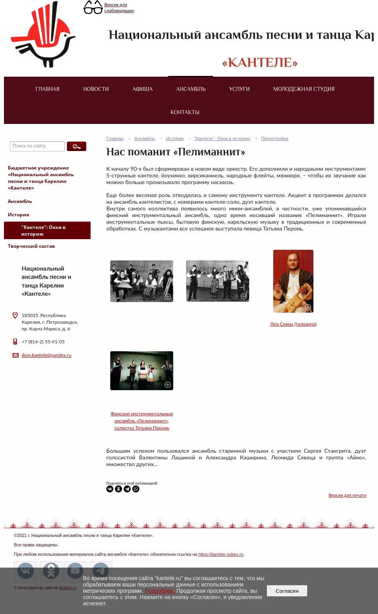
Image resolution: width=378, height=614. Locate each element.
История (18, 214)
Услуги (239, 89)
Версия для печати (347, 495)
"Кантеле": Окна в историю (43, 230)
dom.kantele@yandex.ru (46, 355)
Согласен (287, 591)
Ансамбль (191, 89)
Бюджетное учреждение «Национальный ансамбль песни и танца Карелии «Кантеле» (41, 177)
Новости (96, 89)
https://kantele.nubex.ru (220, 554)
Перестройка (274, 138)
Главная (47, 89)
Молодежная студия (304, 89)
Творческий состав (31, 246)
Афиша (143, 89)
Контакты (184, 112)
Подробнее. (160, 591)
